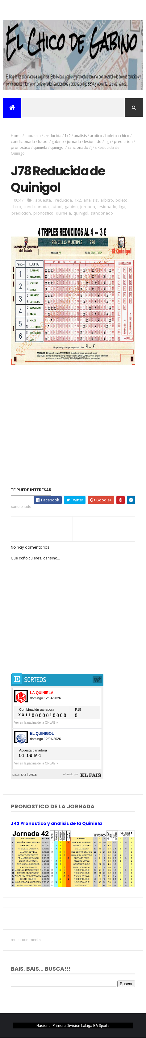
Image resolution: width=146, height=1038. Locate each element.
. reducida (52, 135)
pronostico (20, 147)
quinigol (57, 147)
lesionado (93, 141)
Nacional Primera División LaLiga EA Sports (73, 1025)
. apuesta (33, 135)
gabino (58, 141)
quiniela (40, 147)
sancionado (78, 147)
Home (16, 135)
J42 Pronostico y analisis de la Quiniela (56, 823)
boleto (111, 135)
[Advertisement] (73, 413)
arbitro (96, 135)
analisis (80, 135)
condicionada (23, 141)
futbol (43, 141)
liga (108, 141)
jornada (74, 141)
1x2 (68, 135)
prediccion (123, 141)
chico (124, 135)
